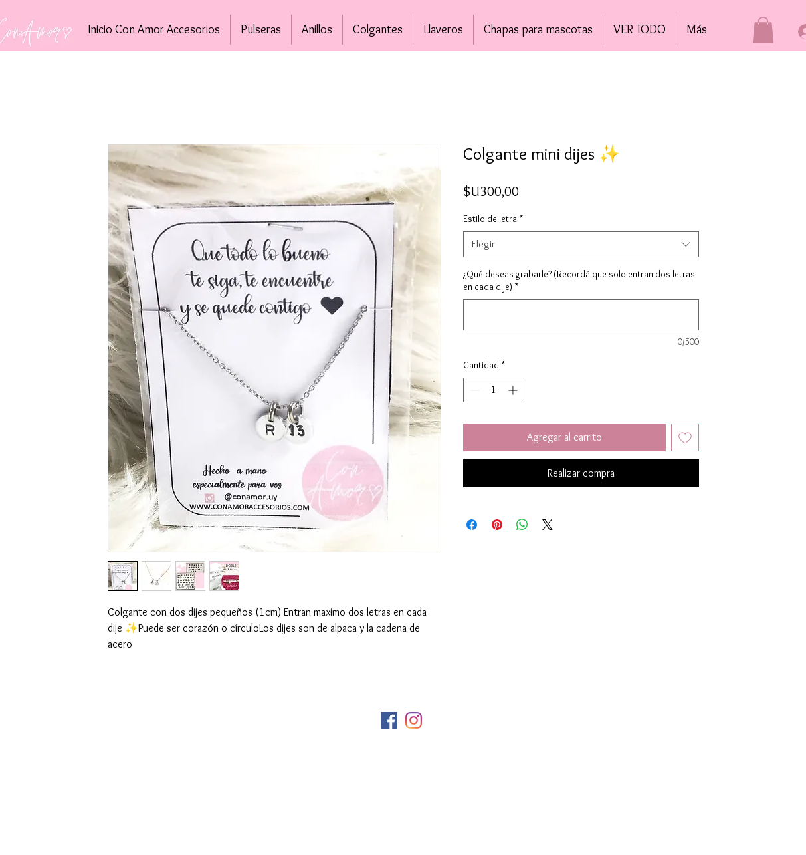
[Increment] (514, 390)
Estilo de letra (493, 219)
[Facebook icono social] (389, 720)
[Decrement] (473, 390)
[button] (763, 30)
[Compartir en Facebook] (472, 525)
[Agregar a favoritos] (685, 437)
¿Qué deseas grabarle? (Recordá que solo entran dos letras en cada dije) (579, 280)
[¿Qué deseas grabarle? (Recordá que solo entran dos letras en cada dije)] (581, 314)
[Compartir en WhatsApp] (522, 525)
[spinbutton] (494, 390)
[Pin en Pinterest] (497, 525)
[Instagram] (413, 720)
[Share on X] (547, 525)
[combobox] (581, 244)
